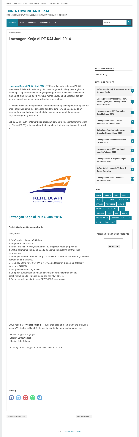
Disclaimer (34, 4)
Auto (98, 200)
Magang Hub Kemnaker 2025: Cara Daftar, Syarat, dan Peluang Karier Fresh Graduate (112, 102)
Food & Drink (109, 200)
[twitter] (18, 397)
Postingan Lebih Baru (16, 417)
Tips (22, 22)
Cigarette (100, 209)
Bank (116, 195)
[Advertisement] (49, 63)
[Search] (115, 22)
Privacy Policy (20, 4)
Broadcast (112, 209)
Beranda (12, 22)
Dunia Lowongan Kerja (28, 11)
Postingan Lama (83, 417)
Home (9, 4)
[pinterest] (25, 397)
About (44, 4)
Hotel (98, 222)
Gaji (117, 213)
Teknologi (110, 204)
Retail (124, 213)
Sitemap (64, 4)
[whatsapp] (32, 397)
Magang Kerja (102, 218)
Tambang (100, 213)
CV (55, 22)
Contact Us (54, 4)
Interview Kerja (118, 218)
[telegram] (39, 397)
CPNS (109, 213)
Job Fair (125, 195)
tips (122, 209)
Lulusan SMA (123, 200)
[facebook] (11, 397)
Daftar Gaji (45, 22)
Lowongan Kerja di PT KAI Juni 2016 (26, 86)
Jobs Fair (32, 22)
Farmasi (99, 204)
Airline (121, 204)
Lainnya (108, 195)
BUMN (98, 195)
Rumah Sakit (110, 222)
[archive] (103, 75)
